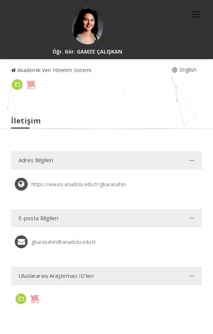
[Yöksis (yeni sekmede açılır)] (31, 84)
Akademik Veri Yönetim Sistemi (51, 70)
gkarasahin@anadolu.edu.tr (63, 241)
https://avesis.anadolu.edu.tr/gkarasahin (78, 184)
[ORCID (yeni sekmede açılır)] (17, 84)
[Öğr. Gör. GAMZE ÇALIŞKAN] (87, 25)
